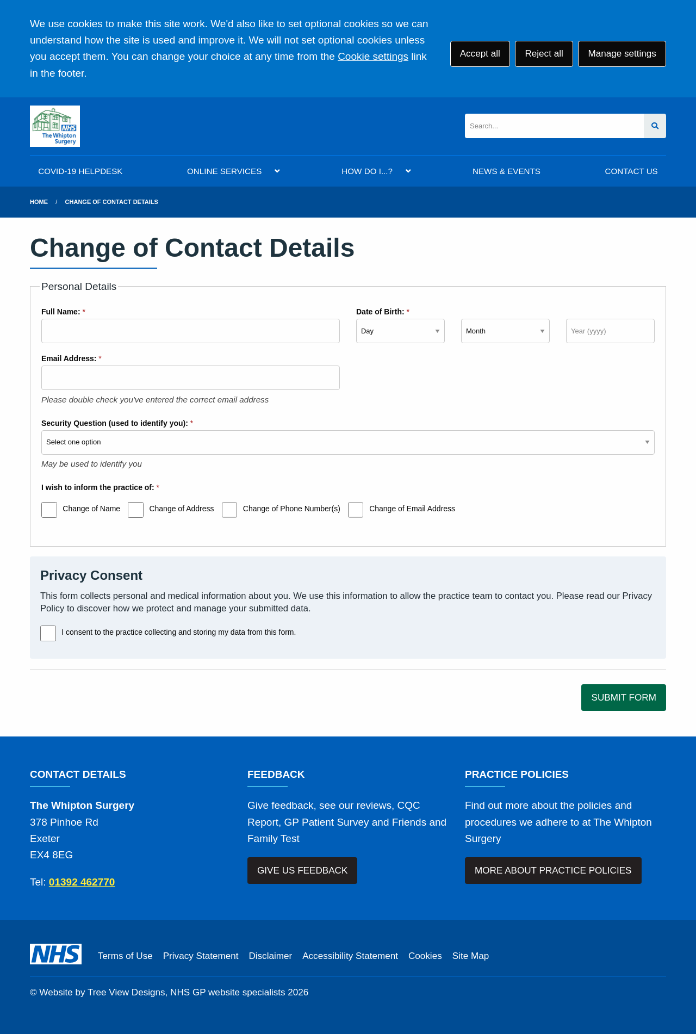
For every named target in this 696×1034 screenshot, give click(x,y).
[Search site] (655, 126)
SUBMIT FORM (624, 697)
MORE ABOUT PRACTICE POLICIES (553, 870)
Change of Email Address (412, 508)
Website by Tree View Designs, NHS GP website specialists (162, 992)
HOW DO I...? (367, 171)
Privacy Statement (201, 956)
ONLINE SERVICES (224, 171)
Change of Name (91, 508)
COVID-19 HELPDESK (80, 171)
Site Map (470, 956)
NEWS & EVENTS (506, 171)
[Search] (554, 126)
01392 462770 (82, 882)
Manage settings (622, 53)
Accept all (480, 53)
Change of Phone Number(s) (291, 508)
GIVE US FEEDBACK (302, 870)
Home (39, 202)
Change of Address (181, 508)
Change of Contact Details (111, 202)
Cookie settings (373, 56)
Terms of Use (125, 956)
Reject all (544, 53)
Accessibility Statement (350, 956)
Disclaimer (270, 956)
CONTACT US (631, 171)
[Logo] (55, 126)
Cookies (425, 956)
